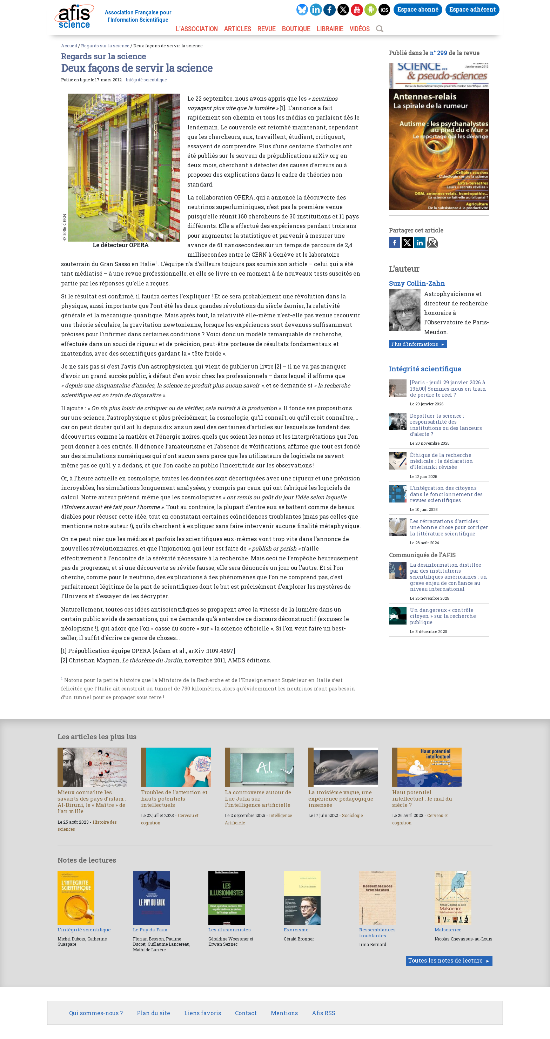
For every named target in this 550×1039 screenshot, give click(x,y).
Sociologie (352, 815)
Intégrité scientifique (146, 79)
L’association (197, 29)
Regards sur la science (105, 45)
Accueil (69, 45)
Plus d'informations (414, 344)
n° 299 (438, 52)
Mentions (284, 1013)
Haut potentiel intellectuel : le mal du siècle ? (422, 798)
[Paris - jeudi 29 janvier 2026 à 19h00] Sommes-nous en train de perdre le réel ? (448, 388)
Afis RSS (323, 1013)
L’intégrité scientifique (84, 929)
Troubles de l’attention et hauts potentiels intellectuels (174, 798)
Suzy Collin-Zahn (417, 283)
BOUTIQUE (296, 29)
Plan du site (153, 1013)
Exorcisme (296, 929)
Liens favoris (202, 1013)
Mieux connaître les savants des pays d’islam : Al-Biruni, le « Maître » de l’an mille (92, 802)
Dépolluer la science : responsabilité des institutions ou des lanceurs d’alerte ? (446, 424)
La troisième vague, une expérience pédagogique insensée (340, 798)
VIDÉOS (360, 29)
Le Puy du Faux (150, 929)
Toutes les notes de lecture (445, 960)
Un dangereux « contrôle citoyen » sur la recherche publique (443, 616)
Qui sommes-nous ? (96, 1013)
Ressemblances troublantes (377, 932)
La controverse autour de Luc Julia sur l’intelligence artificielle (258, 798)
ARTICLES (237, 29)
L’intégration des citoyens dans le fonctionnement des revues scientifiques (446, 494)
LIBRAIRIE (330, 29)
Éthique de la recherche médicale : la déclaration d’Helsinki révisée (441, 461)
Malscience (448, 929)
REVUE (266, 29)
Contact (246, 1013)
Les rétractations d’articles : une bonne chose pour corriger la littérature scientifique (449, 527)
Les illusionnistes (229, 929)
